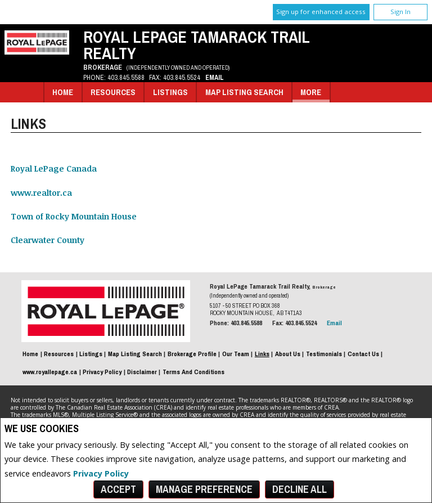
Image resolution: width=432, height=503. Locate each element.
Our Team (235, 353)
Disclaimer (142, 371)
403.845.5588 (126, 77)
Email (214, 77)
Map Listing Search (244, 92)
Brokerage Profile (192, 353)
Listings (170, 92)
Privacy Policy (101, 473)
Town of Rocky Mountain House (74, 216)
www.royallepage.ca (49, 371)
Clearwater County (47, 240)
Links (262, 353)
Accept (118, 489)
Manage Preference (204, 489)
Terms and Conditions (193, 371)
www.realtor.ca (41, 192)
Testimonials (324, 353)
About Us (287, 353)
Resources (113, 92)
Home (62, 92)
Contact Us (363, 353)
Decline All (299, 489)
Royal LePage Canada (54, 168)
